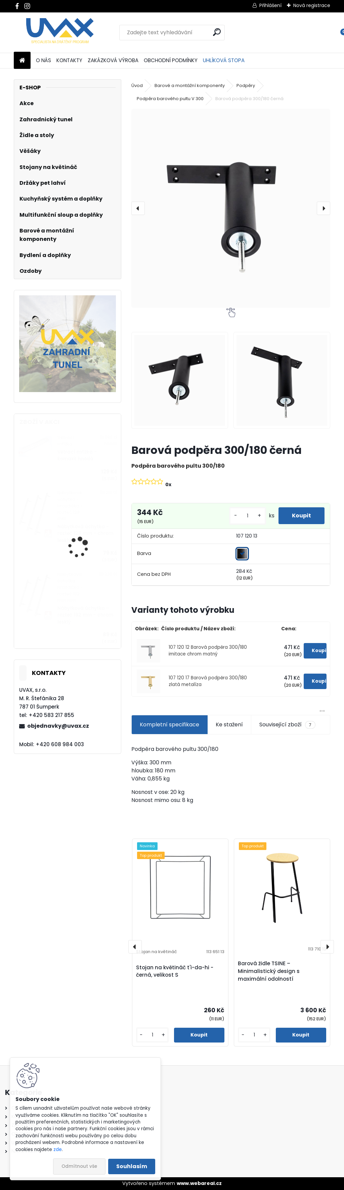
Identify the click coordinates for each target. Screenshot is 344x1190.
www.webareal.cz (199, 1183)
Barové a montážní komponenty (190, 85)
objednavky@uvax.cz (58, 726)
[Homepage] (22, 60)
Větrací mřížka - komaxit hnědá (77, 455)
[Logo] (60, 32)
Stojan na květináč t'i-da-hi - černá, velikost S (174, 971)
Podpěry (245, 85)
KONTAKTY (69, 60)
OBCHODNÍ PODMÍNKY (171, 60)
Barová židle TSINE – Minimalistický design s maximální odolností (269, 971)
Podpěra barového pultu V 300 (170, 98)
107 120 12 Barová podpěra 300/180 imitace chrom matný (208, 650)
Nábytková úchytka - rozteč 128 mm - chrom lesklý (85, 533)
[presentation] (138, 208)
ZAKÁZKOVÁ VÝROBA (113, 60)
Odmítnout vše (79, 1166)
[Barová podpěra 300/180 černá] (230, 208)
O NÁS (43, 60)
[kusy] (247, 516)
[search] (217, 32)
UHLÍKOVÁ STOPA (224, 60)
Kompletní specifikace (169, 724)
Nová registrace (311, 5)
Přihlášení (270, 5)
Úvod (137, 85)
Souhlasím (131, 1166)
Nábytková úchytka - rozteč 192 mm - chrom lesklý (85, 615)
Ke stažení (229, 724)
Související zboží (287, 725)
